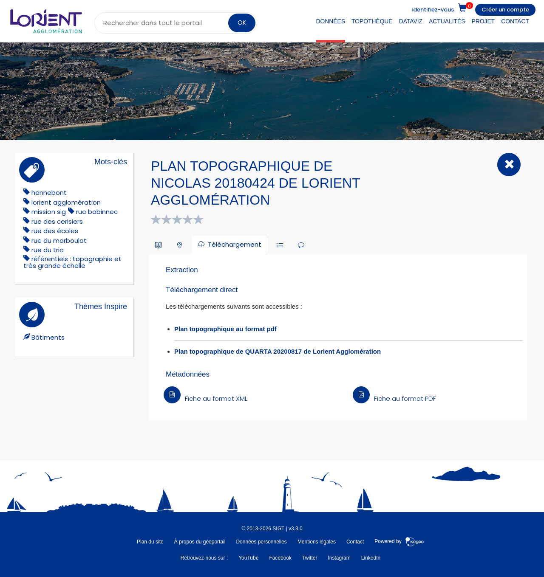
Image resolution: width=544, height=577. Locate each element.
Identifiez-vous (432, 10)
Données (330, 21)
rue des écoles (54, 230)
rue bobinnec (97, 211)
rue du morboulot (59, 240)
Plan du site (150, 542)
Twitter (309, 558)
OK (242, 22)
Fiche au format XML (205, 398)
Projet (483, 21)
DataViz (410, 21)
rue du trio (47, 249)
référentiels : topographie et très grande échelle (72, 262)
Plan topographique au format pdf (225, 328)
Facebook (280, 558)
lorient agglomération (66, 202)
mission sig (48, 211)
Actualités (447, 21)
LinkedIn (370, 558)
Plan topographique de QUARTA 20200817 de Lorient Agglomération (277, 351)
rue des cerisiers (57, 221)
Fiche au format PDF (394, 398)
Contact (515, 21)
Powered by (399, 542)
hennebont (49, 192)
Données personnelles (261, 542)
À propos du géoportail (200, 542)
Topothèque (372, 21)
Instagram (339, 558)
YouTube (248, 558)
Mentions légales (317, 542)
